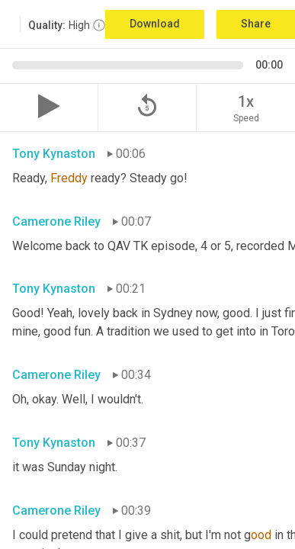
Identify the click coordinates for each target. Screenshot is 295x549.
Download (155, 24)
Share (256, 24)
